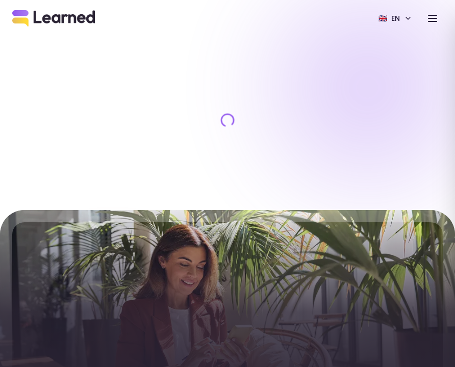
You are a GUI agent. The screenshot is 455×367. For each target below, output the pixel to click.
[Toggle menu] (432, 18)
